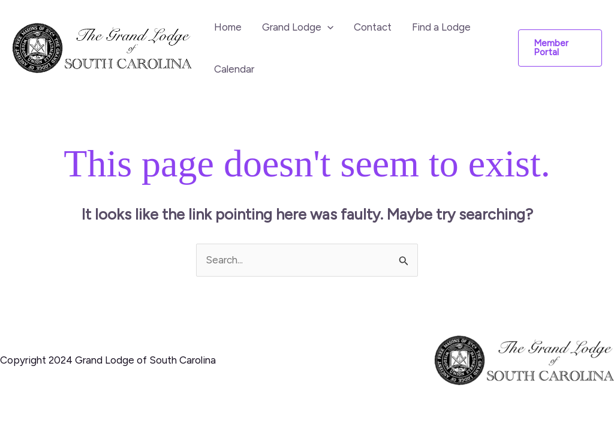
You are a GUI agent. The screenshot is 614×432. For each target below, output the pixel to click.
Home (228, 27)
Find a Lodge (441, 27)
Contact (373, 27)
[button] (560, 48)
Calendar (234, 69)
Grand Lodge (297, 27)
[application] (327, 27)
